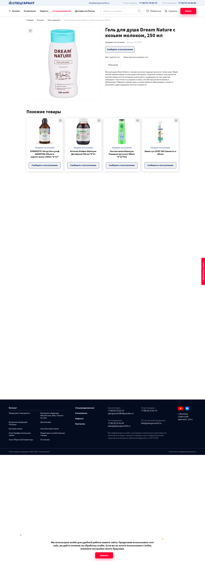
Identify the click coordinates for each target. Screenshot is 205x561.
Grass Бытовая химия (49, 429)
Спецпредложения (61, 10)
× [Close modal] (162, 538)
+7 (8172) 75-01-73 (149, 410)
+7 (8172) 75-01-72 (116, 410)
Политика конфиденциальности (182, 451)
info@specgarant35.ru (99, 2)
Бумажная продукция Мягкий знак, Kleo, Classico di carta (51, 415)
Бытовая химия (15, 429)
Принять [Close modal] (104, 555)
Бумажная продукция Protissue (18, 423)
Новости (44, 10)
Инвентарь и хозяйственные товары (52, 434)
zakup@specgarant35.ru (119, 426)
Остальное (45, 440)
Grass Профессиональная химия (20, 434)
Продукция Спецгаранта (19, 413)
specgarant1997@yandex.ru (121, 413)
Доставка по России (85, 10)
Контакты (80, 423)
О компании (30, 10)
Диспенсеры (45, 422)
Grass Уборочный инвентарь (21, 440)
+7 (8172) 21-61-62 (116, 423)
